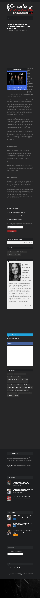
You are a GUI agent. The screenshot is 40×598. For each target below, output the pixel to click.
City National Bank (10, 387)
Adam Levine (20, 392)
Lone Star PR (9, 384)
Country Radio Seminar (18, 384)
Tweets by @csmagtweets (13, 338)
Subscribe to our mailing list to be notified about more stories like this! (19, 224)
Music (14, 518)
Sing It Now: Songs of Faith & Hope (21, 390)
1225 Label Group (10, 251)
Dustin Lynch (9, 395)
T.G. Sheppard (26, 384)
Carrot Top (25, 387)
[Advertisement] (17, 321)
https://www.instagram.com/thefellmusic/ (16, 212)
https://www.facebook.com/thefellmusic (16, 216)
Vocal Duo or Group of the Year (13, 379)
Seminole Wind (10, 392)
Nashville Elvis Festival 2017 (12, 382)
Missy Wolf (10, 30)
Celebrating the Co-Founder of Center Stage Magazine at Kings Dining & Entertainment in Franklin (22, 532)
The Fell (17, 251)
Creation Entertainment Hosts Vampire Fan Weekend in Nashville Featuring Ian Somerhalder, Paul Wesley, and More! (22, 482)
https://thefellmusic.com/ (13, 208)
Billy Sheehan (17, 254)
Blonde (26, 379)
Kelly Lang (16, 395)
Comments (25, 30)
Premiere (25, 382)
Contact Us (9, 465)
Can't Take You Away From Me (20, 374)
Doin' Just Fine (10, 376)
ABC (15, 392)
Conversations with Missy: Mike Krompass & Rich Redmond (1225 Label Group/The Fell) (18, 26)
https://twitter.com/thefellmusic (14, 219)
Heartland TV (18, 387)
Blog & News (15, 535)
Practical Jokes (28, 392)
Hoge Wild (30, 387)
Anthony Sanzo (17, 376)
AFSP (21, 382)
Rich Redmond (10, 254)
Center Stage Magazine (11, 574)
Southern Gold (10, 374)
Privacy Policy (20, 574)
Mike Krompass (23, 251)
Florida (22, 379)
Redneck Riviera (10, 390)
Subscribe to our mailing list (14, 551)
